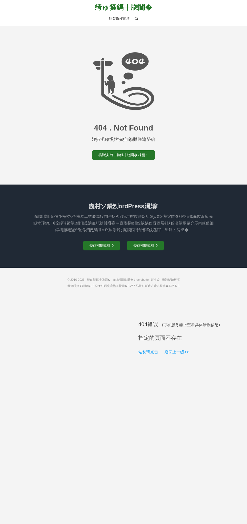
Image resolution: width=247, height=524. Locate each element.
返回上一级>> (177, 352)
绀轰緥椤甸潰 (119, 18)
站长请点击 (148, 352)
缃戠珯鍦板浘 (171, 279)
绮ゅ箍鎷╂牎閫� (123, 7)
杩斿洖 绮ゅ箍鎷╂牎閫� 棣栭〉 (123, 155)
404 (142, 324)
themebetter (142, 279)
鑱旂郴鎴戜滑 (101, 245)
